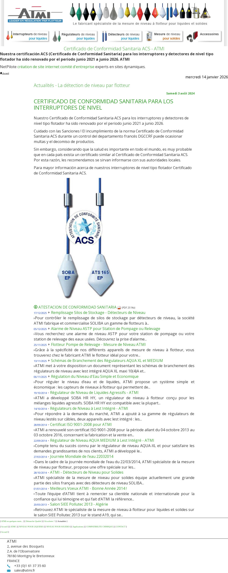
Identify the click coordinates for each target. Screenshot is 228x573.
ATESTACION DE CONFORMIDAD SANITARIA (79, 307)
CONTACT (121, 526)
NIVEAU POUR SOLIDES (58, 526)
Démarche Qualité (33, 521)
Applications (78, 526)
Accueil (4, 526)
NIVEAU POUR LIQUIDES (31, 526)
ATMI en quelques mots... (12, 521)
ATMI (13, 526)
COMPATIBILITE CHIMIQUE (99, 526)
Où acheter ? (49, 521)
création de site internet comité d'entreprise (55, 66)
